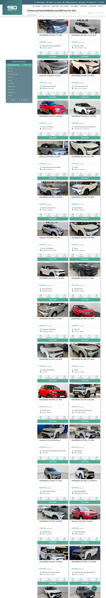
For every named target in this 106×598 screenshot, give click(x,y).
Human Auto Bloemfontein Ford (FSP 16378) (54, 450)
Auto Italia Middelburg (80, 491)
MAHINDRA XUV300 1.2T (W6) (83, 440)
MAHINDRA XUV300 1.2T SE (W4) (84, 562)
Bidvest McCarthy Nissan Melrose (51, 572)
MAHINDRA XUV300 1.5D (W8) (50, 521)
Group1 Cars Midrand (79, 531)
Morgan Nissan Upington (48, 491)
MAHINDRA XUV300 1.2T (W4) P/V (84, 481)
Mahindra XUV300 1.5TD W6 (82, 521)
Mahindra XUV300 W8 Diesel (50, 440)
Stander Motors (78, 450)
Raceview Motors (46, 531)
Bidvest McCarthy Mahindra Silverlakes (84, 572)
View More (52, 461)
